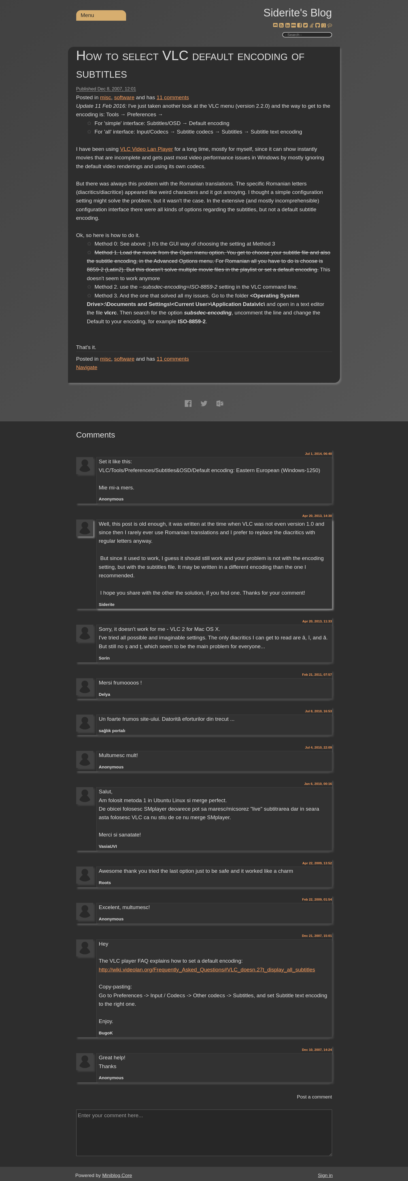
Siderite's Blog (298, 13)
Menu (87, 15)
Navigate (86, 367)
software (124, 97)
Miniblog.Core (117, 1175)
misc (105, 97)
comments (173, 97)
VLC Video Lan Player (146, 149)
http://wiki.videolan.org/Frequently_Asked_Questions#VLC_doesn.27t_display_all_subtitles (207, 970)
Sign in (325, 1175)
